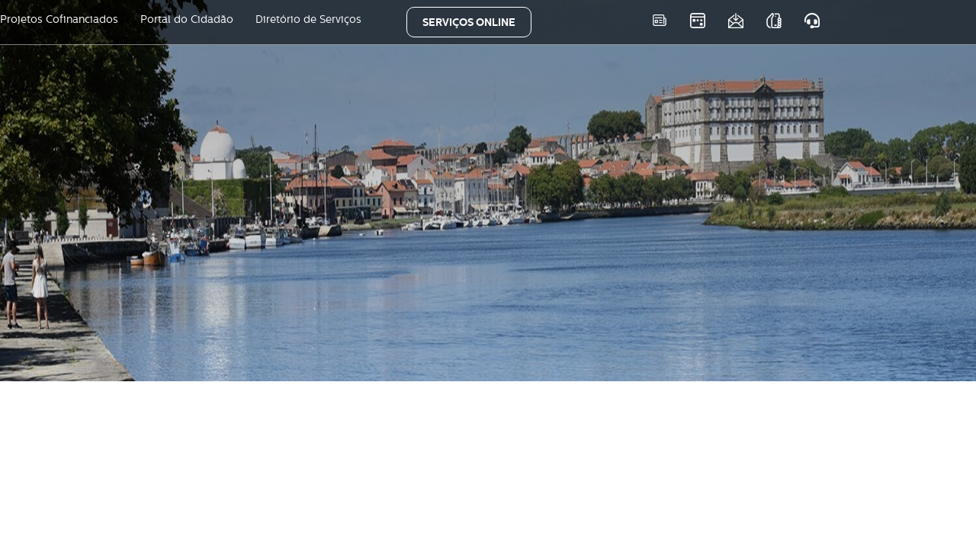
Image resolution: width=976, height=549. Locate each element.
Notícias (659, 20)
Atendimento (812, 20)
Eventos (697, 20)
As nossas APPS (773, 20)
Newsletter (735, 20)
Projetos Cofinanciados (59, 19)
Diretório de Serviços (308, 19)
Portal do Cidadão (186, 19)
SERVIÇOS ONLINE (468, 22)
